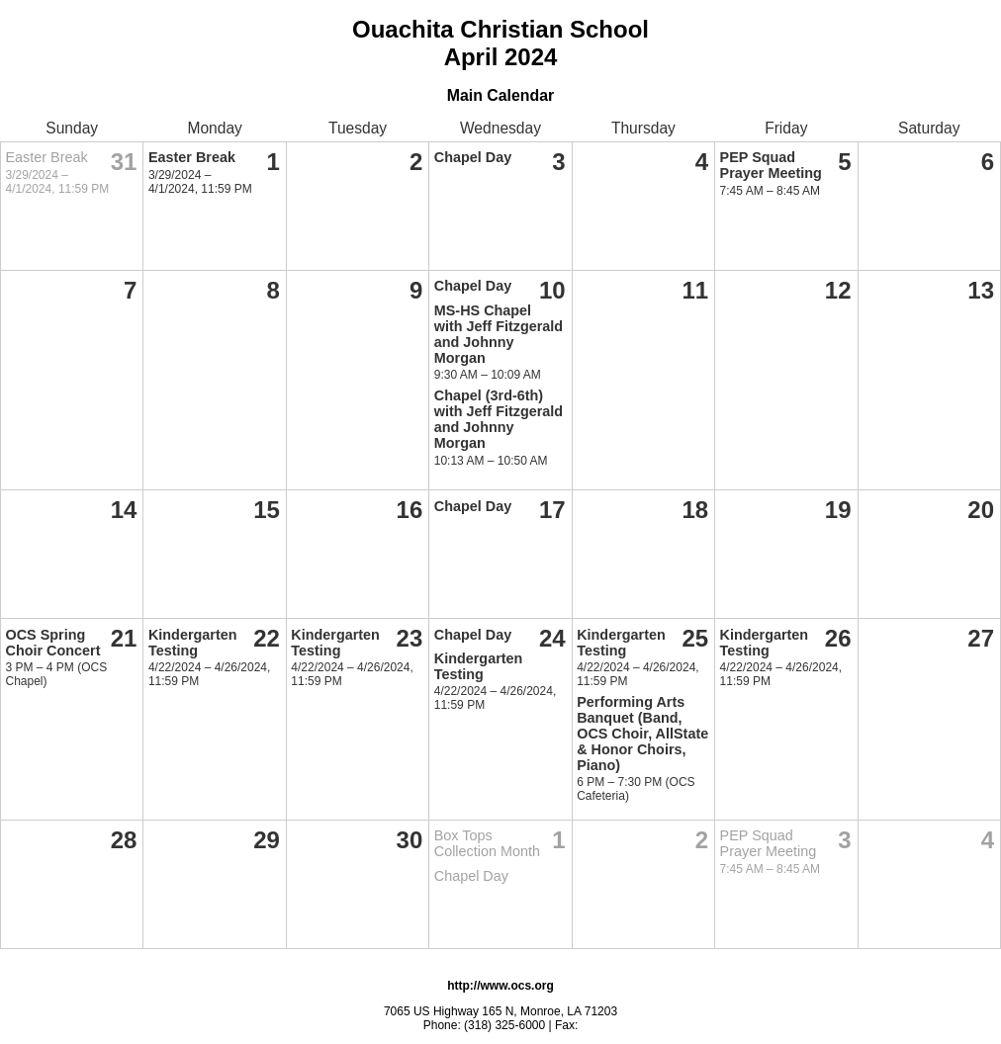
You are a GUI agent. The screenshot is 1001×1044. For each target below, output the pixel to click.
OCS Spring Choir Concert (53, 642)
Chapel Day (472, 157)
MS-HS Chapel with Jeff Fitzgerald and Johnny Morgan (498, 334)
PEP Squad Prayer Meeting (771, 165)
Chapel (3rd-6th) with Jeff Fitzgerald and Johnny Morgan (498, 419)
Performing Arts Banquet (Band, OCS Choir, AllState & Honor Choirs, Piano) (642, 733)
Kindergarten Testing (192, 642)
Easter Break (47, 157)
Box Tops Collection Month (487, 843)
